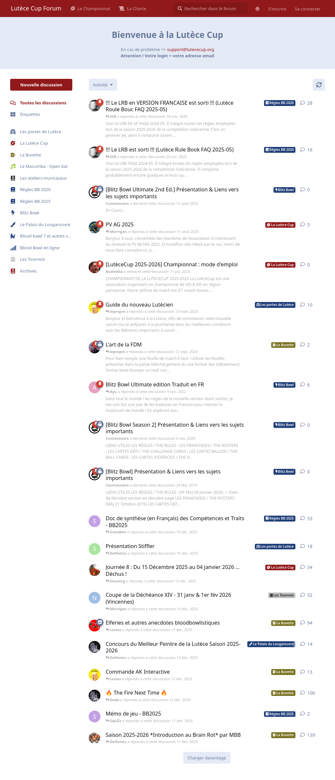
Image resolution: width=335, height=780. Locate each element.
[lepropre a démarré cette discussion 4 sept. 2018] (94, 307)
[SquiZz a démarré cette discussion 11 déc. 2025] (94, 716)
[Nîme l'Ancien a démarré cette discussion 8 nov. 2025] (94, 598)
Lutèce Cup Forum (36, 8)
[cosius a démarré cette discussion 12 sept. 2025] (94, 625)
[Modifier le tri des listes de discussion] (103, 85)
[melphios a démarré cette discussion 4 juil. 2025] (94, 227)
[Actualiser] (319, 85)
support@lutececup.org (190, 49)
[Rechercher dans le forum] (211, 8)
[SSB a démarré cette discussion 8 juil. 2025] (94, 106)
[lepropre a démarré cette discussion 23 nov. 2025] (94, 675)
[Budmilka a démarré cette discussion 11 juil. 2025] (94, 267)
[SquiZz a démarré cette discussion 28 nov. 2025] (94, 521)
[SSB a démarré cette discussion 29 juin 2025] (94, 152)
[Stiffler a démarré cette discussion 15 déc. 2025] (94, 549)
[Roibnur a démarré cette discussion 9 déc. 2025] (94, 570)
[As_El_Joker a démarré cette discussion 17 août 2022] (94, 387)
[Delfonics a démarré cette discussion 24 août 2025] (94, 695)
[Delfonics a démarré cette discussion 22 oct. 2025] (94, 647)
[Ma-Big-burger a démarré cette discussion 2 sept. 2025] (94, 738)
